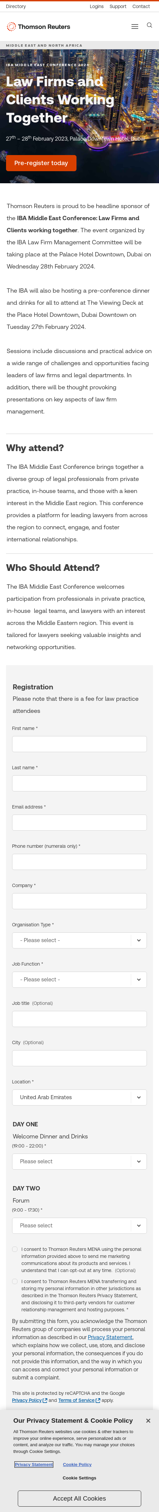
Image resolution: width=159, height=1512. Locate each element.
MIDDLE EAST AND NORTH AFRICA (44, 45)
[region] (79, 1461)
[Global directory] (17, 6)
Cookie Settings (79, 1477)
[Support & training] (118, 6)
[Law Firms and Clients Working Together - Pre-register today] (41, 163)
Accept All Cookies (79, 1498)
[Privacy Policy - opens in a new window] (29, 1400)
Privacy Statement (110, 1337)
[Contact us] (141, 6)
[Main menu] (134, 26)
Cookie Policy (77, 1464)
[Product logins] (97, 6)
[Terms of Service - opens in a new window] (79, 1400)
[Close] (148, 1420)
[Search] (149, 25)
